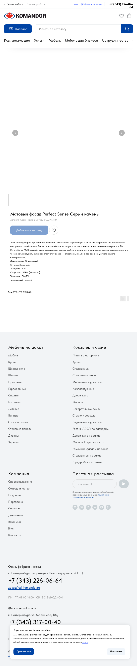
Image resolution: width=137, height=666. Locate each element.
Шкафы (13, 375)
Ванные (13, 415)
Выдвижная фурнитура (87, 422)
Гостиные (14, 402)
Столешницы (81, 368)
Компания (18, 473)
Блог (11, 528)
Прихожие (14, 382)
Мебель (55, 40)
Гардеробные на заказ (87, 462)
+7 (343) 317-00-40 (34, 622)
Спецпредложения (20, 481)
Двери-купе (80, 395)
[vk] (81, 507)
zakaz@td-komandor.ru (88, 4)
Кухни (12, 362)
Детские (13, 409)
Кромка (77, 362)
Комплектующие (17, 40)
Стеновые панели (20, 429)
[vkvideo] (88, 507)
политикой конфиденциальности (91, 496)
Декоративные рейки (86, 409)
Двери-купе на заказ (86, 435)
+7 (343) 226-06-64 (121, 5)
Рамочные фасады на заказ (90, 449)
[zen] (101, 507)
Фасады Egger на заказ (88, 442)
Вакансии (14, 522)
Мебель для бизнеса (81, 40)
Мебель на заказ (26, 347)
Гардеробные (17, 389)
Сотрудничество (115, 40)
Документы (15, 515)
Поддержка (15, 495)
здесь (85, 642)
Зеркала (13, 442)
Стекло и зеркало (84, 415)
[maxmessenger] (75, 507)
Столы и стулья (18, 422)
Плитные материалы (86, 355)
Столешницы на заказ (87, 455)
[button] (121, 15)
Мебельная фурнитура (87, 382)
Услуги (39, 40)
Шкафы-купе (16, 368)
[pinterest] (108, 507)
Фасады (78, 402)
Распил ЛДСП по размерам (90, 429)
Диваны (13, 435)
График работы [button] (36, 4)
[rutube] (94, 507)
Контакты (14, 535)
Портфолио (15, 502)
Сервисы (14, 508)
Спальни (13, 395)
